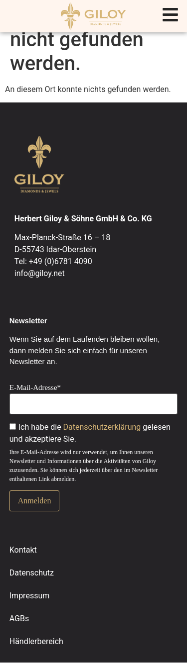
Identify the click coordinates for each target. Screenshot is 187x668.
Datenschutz (31, 572)
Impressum (29, 595)
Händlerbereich (36, 641)
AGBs (19, 618)
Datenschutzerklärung (102, 427)
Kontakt (23, 550)
